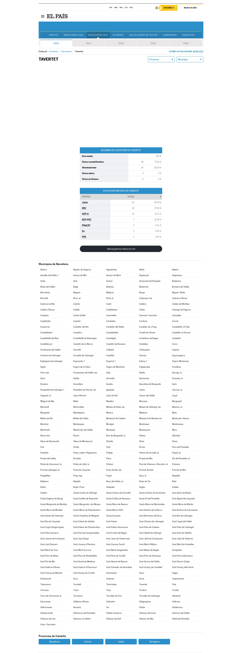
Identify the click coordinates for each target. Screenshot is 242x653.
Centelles (143, 344)
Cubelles (110, 355)
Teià (174, 584)
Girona (87, 641)
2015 (121, 43)
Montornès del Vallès (83, 430)
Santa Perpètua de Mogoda (86, 516)
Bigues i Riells (178, 292)
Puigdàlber (45, 476)
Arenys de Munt (113, 275)
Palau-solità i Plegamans (85, 453)
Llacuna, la (177, 390)
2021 (56, 43)
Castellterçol (46, 344)
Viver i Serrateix (47, 624)
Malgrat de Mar (47, 401)
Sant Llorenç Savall (115, 544)
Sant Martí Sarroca (82, 550)
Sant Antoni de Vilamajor (52, 516)
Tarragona (154, 641)
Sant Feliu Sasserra (49, 533)
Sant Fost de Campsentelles (86, 533)
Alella (141, 270)
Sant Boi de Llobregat (182, 516)
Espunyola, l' (79, 361)
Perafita (77, 458)
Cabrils (76, 304)
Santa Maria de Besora (117, 504)
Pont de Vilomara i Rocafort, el (153, 464)
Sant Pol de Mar (47, 561)
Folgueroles (144, 367)
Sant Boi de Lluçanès (50, 521)
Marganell (177, 401)
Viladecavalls (46, 613)
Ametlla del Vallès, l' (49, 275)
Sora (75, 579)
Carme (175, 321)
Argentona (177, 275)
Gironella (110, 378)
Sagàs (142, 487)
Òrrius (142, 447)
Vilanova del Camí (147, 613)
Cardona (143, 321)
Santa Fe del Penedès (149, 498)
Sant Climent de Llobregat (151, 521)
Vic (107, 607)
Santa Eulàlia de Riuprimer (85, 498)
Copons (175, 350)
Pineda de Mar (146, 458)
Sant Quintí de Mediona (84, 561)
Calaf (108, 304)
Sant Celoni (111, 521)
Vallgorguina (145, 601)
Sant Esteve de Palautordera (86, 527)
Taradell (77, 584)
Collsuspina (144, 350)
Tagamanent (178, 579)
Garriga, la (177, 373)
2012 (153, 43)
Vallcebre (110, 601)
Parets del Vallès (48, 458)
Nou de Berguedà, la (115, 435)
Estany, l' (143, 361)
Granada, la (177, 378)
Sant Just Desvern (49, 544)
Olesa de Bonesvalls (49, 441)
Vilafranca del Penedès (84, 613)
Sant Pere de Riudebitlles (85, 556)
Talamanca (45, 584)
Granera (44, 384)
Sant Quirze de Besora (116, 561)
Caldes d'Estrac (47, 310)
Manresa (143, 401)
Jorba (142, 390)
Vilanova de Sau (47, 619)
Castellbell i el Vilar (181, 327)
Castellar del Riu (81, 327)
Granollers (78, 384)
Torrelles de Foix (114, 596)
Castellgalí (111, 338)
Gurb (174, 384)
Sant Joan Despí (81, 539)
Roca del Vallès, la (114, 481)
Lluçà (174, 395)
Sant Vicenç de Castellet (150, 567)
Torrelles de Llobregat (149, 596)
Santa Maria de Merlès (182, 504)
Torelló (175, 590)
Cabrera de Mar (47, 304)
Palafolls (44, 453)
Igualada (110, 390)
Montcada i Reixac (180, 418)
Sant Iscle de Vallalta (182, 533)
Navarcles (45, 435)
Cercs (175, 344)
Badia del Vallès (47, 287)
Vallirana (176, 601)
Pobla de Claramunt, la (51, 464)
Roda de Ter (145, 481)
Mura (174, 430)
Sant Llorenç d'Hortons (84, 544)
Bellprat (110, 292)
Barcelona (45, 292)
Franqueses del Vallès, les (85, 373)
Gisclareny (144, 378)
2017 (88, 43)
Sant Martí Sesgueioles (117, 550)
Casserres (45, 327)
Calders (142, 304)
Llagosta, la (45, 395)
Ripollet (76, 481)
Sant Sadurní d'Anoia (50, 567)
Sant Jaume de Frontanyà (52, 539)
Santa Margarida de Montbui (53, 504)
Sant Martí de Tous (49, 550)
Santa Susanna (113, 516)
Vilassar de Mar (146, 619)
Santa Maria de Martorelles (152, 504)
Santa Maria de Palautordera (86, 510)
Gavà (42, 378)
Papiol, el (176, 453)
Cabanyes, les (145, 298)
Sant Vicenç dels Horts (183, 567)
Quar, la (142, 476)
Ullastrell (176, 596)
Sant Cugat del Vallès (182, 521)
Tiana (76, 590)
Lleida (121, 641)
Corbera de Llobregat (50, 355)
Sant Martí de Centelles (183, 544)
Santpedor (177, 550)
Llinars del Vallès (147, 395)
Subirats (110, 579)
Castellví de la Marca (83, 344)
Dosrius (142, 355)
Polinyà (109, 464)
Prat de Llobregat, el (49, 470)
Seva (141, 573)
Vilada (142, 607)
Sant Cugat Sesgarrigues (52, 527)
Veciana (77, 607)
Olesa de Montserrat (82, 441)
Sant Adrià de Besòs (181, 493)
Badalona (176, 281)
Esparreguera (178, 355)
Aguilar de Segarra (82, 270)
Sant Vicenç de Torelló (84, 573)
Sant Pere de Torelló (116, 556)
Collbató (110, 350)
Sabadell (110, 487)
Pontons (176, 464)
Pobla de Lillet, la (81, 464)
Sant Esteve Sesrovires (117, 527)
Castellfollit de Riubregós (85, 338)
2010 (186, 43)
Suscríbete (169, 8)
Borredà (44, 298)
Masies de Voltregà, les (150, 407)
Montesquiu (78, 424)
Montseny (110, 430)
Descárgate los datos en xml (121, 249)
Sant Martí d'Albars (148, 544)
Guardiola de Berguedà (150, 384)
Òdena (142, 435)
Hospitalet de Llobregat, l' (52, 390)
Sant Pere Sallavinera (182, 556)
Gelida (76, 378)
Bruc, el (76, 298)
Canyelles (176, 315)
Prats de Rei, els (113, 470)
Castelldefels (112, 332)
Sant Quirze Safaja (181, 561)
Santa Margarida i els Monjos (86, 504)
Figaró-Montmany (180, 361)
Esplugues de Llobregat (51, 361)
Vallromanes (46, 607)
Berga (142, 292)
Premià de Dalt (146, 470)
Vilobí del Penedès (180, 619)
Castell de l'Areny (147, 332)
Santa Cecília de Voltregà (85, 493)
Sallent (43, 493)
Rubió (43, 487)
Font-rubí (44, 373)
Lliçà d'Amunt (79, 395)
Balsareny (144, 287)
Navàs (76, 435)
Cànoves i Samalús (148, 315)
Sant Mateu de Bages (149, 550)
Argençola (144, 275)
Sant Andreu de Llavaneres (185, 510)
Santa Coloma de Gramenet (152, 493)
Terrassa (44, 590)
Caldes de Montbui (180, 304)
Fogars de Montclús (115, 367)
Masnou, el (177, 407)
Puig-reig (77, 476)
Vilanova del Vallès (181, 613)
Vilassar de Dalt (113, 619)
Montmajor (144, 424)
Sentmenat (111, 573)
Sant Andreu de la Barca (150, 510)
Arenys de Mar (80, 275)
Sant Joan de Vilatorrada (118, 539)
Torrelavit (77, 596)
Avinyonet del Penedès (149, 281)
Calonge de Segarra (181, 310)
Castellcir (77, 332)
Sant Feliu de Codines (149, 527)
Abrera (43, 270)
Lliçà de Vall (111, 395)
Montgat (110, 424)
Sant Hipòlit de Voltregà (150, 533)
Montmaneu (177, 424)
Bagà (75, 287)
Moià (174, 413)
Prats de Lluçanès (81, 470)
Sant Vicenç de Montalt (51, 573)
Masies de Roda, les (115, 407)
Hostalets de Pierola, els (84, 390)
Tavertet (143, 584)
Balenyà (110, 287)
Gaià (108, 373)
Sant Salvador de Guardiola (119, 567)
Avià (75, 281)
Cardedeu (110, 321)
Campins (44, 315)
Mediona (143, 413)
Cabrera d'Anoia (179, 298)
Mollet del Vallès (80, 418)
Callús (142, 310)
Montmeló (45, 430)
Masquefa (45, 413)
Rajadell (176, 476)
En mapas (118, 35)
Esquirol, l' (111, 361)
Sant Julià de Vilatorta (182, 539)
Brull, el (109, 298)
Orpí (108, 447)
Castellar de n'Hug (147, 327)
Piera (108, 458)
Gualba (109, 384)
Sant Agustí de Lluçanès (183, 498)
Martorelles (78, 407)
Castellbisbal (46, 332)
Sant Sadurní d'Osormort (85, 567)
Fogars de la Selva (81, 367)
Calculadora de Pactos (143, 35)
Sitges (175, 573)
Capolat (76, 321)
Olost (141, 441)
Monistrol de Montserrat (150, 418)
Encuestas (189, 35)
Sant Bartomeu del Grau (150, 516)
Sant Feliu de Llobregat (183, 527)
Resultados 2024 (73, 35)
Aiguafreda (111, 270)
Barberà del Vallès (180, 287)
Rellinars (44, 481)
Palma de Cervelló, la (149, 453)
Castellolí (176, 338)
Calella (76, 310)
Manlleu (110, 401)
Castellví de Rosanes (116, 344)
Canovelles (111, 315)
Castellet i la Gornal (181, 332)
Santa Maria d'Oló (114, 510)
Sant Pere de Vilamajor (150, 556)
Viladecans (177, 607)
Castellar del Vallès (115, 327)
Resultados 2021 (98, 35)
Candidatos (170, 35)
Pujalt (109, 476)
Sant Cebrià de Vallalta (84, 521)
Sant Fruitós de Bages (116, 533)
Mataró (109, 413)
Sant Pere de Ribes (49, 556)
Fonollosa (176, 367)
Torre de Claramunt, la (51, 596)
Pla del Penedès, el (181, 458)
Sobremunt (45, 579)
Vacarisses (45, 601)
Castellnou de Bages (148, 338)
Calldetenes (111, 310)
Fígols (43, 367)
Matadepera (79, 413)
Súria (141, 579)
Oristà (76, 447)
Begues (76, 292)
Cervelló (77, 350)
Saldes (175, 487)
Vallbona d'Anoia (81, 601)
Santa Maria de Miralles (51, 510)
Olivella (109, 441)
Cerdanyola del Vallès (50, 350)
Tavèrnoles (111, 584)
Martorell (44, 407)
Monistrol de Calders (116, 418)
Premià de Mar (179, 470)
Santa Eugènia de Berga (51, 498)
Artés (42, 281)
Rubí (174, 481)
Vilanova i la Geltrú (82, 619)
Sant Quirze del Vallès (149, 561)
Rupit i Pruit (78, 487)
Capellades (45, 321)
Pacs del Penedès (180, 447)
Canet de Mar (79, 315)
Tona (108, 590)
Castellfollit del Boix (49, 338)
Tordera (143, 590)
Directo (53, 35)
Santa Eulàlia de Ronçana (118, 498)
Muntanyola (144, 430)
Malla (75, 401)
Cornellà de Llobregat (83, 355)
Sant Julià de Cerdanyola (151, 539)
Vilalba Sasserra (114, 613)
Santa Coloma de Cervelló (118, 493)
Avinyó (109, 281)
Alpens (175, 270)
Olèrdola (176, 435)
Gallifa (142, 373)
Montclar (44, 424)
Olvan (174, 441)
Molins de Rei (46, 418)
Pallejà (109, 453)
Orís (42, 447)
